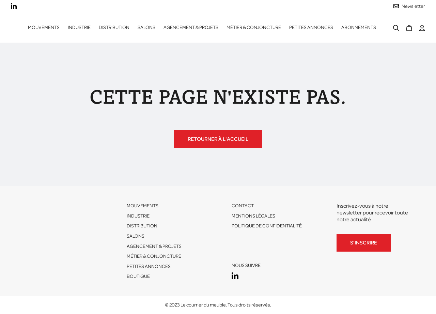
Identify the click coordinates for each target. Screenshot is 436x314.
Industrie (138, 216)
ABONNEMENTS (358, 27)
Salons (146, 27)
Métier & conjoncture (254, 27)
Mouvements (44, 27)
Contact (243, 205)
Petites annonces (311, 27)
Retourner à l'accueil (218, 139)
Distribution (142, 225)
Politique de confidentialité (267, 225)
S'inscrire (363, 242)
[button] (79, 27)
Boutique (138, 276)
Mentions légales (253, 216)
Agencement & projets (191, 27)
